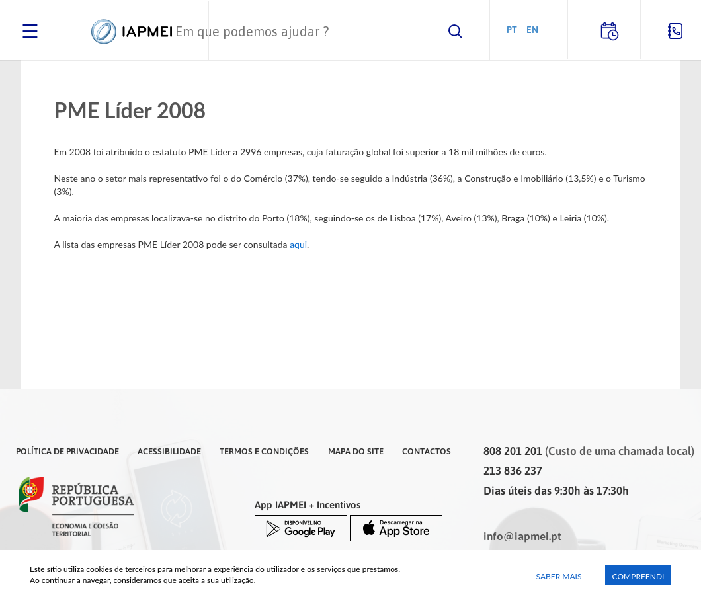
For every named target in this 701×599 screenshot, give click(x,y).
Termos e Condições (264, 451)
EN (532, 29)
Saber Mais (559, 576)
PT (512, 29)
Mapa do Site (356, 451)
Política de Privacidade (67, 451)
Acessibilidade (169, 451)
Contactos (426, 451)
